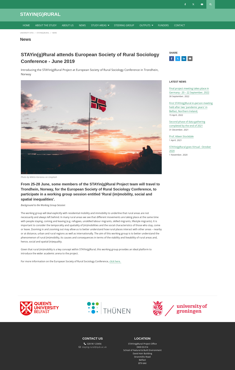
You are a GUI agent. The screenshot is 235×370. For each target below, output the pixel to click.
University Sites (27, 33)
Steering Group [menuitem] (124, 25)
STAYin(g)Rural (43, 33)
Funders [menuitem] (163, 25)
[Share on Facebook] (171, 58)
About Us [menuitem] (68, 25)
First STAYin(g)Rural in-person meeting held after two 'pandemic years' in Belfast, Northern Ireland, (191, 107)
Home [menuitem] (26, 25)
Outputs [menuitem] (145, 25)
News (54, 33)
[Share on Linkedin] (183, 58)
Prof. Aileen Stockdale (181, 136)
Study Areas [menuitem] (99, 25)
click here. (115, 261)
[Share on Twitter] (177, 58)
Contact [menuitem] (179, 25)
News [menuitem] (82, 25)
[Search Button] (210, 4)
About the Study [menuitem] (46, 25)
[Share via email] (190, 58)
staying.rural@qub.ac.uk (94, 347)
